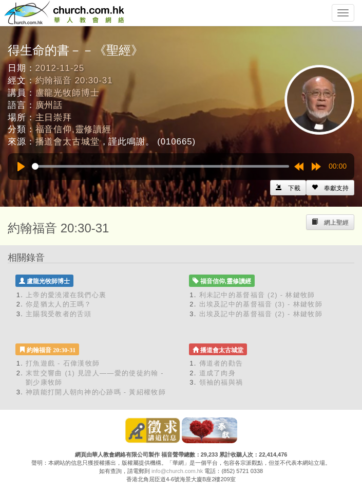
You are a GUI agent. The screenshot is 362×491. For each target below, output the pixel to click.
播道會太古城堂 (67, 142)
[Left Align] (330, 187)
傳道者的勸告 (221, 363)
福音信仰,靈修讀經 (73, 129)
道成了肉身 (217, 373)
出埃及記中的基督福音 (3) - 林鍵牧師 (260, 304)
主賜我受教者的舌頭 (59, 314)
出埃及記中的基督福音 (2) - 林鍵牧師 (260, 314)
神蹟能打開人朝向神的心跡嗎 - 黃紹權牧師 (96, 392)
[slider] (160, 166)
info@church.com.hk (177, 471)
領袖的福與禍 (221, 382)
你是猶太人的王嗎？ (59, 304)
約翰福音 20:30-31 (74, 80)
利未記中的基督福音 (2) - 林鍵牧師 (257, 295)
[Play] (21, 166)
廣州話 (49, 105)
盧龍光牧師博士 (67, 93)
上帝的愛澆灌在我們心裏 (66, 295)
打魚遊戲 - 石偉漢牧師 (63, 363)
